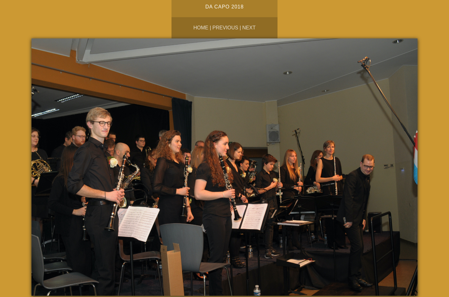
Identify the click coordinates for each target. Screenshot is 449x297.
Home (200, 27)
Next (249, 27)
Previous (225, 27)
